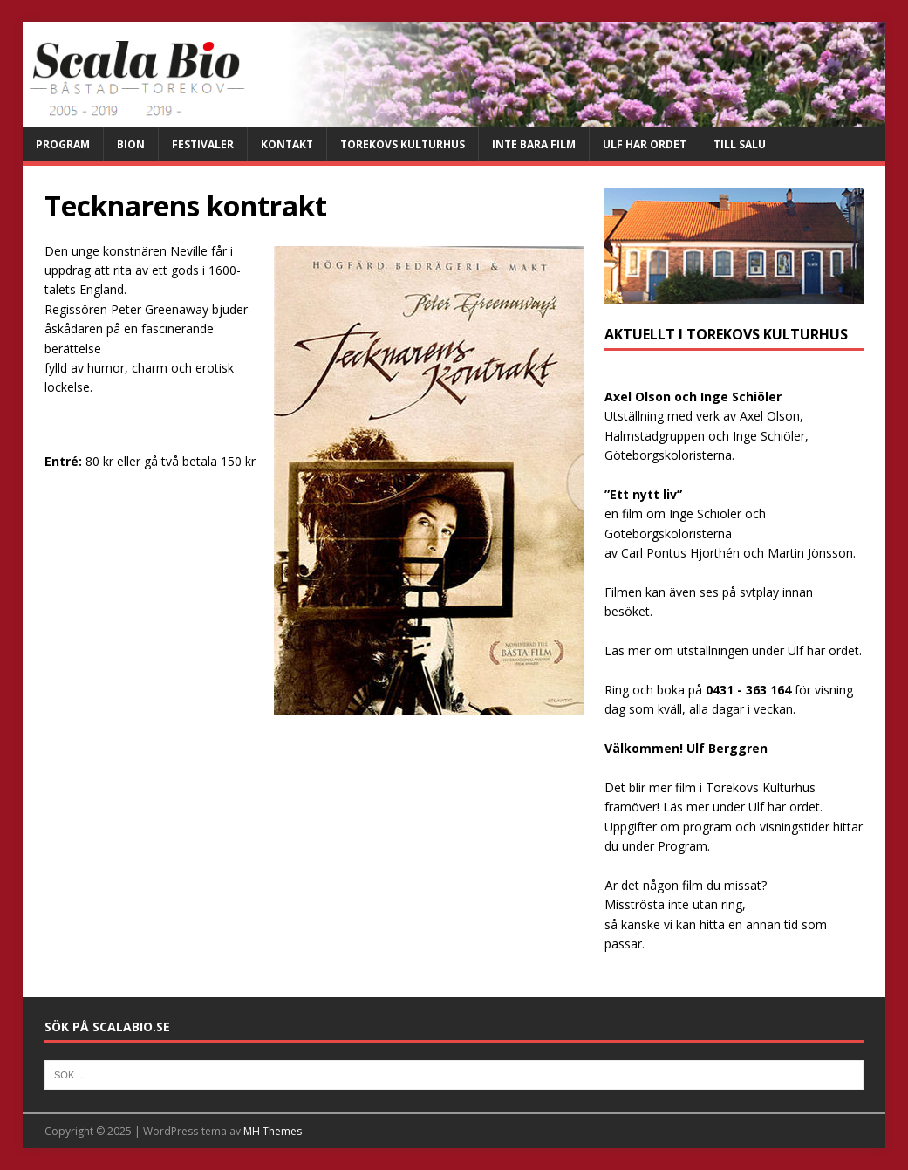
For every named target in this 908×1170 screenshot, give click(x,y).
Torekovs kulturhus (402, 144)
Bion (131, 144)
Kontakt (287, 144)
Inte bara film (534, 144)
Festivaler (203, 144)
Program (63, 144)
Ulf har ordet (644, 144)
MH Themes (272, 1131)
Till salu (739, 144)
